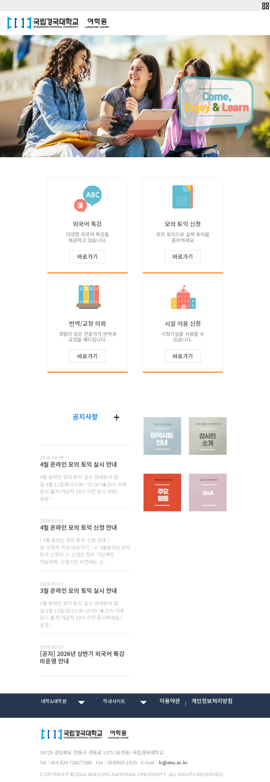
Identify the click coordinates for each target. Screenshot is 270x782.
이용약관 (170, 701)
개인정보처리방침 (212, 701)
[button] (265, 5)
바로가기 (87, 256)
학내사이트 (114, 701)
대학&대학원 (53, 701)
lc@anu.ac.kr (173, 762)
